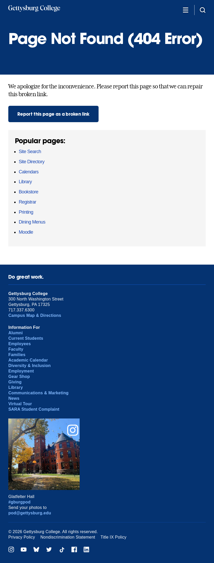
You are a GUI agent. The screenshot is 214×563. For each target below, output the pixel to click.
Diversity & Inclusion (29, 365)
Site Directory (31, 161)
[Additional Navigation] (185, 9)
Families (16, 354)
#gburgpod (19, 502)
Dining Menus (32, 222)
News (13, 398)
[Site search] (202, 9)
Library (25, 181)
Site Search (30, 151)
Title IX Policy (114, 537)
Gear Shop (19, 376)
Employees (19, 344)
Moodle (26, 232)
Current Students (25, 338)
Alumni (15, 333)
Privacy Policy (21, 537)
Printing (26, 212)
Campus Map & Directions (34, 315)
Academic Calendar (28, 360)
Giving (15, 382)
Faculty (15, 349)
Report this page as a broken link (53, 114)
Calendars (28, 171)
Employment (21, 371)
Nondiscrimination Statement (67, 537)
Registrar (27, 202)
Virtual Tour (20, 404)
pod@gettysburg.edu (29, 513)
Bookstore (28, 191)
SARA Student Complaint (33, 409)
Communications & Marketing (38, 393)
